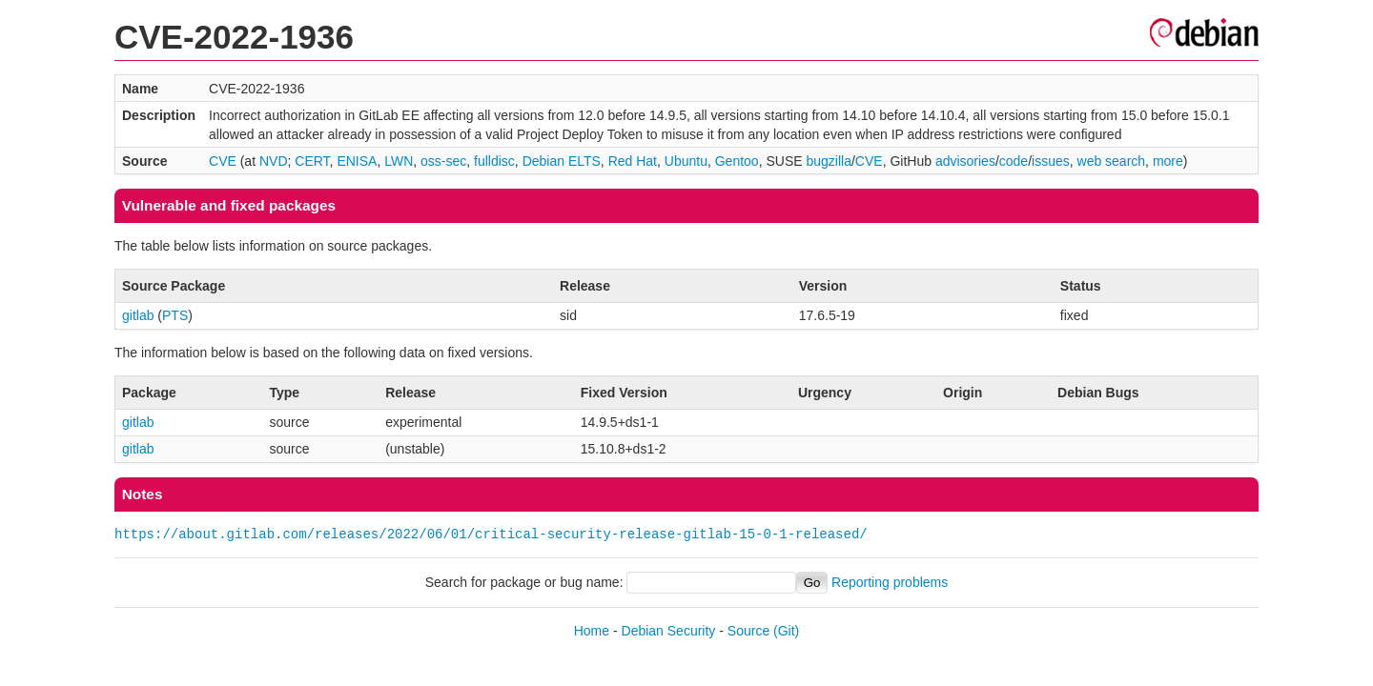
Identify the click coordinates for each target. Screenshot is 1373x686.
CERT (312, 161)
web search (1111, 161)
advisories (965, 161)
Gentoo (737, 161)
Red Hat (632, 161)
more (1168, 161)
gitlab (138, 315)
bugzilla (828, 161)
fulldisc (494, 161)
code (1013, 161)
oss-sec (443, 161)
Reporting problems (889, 582)
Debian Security (669, 630)
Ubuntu (686, 161)
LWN (398, 161)
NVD (273, 161)
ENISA (357, 161)
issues (1051, 161)
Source (748, 630)
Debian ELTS (562, 161)
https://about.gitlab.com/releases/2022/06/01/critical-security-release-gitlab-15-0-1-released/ (491, 534)
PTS (175, 315)
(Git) (786, 630)
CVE (222, 161)
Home (591, 630)
